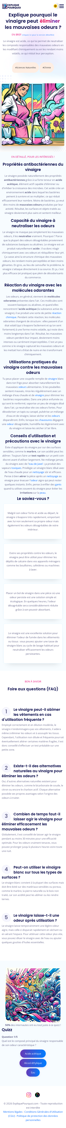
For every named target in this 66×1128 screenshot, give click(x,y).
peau (42, 492)
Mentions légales (12, 1111)
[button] (61, 6)
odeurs (22, 387)
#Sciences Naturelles (25, 67)
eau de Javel (36, 463)
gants (58, 484)
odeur (10, 424)
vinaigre (52, 378)
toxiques (16, 468)
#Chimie (47, 67)
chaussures (45, 420)
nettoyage (38, 472)
